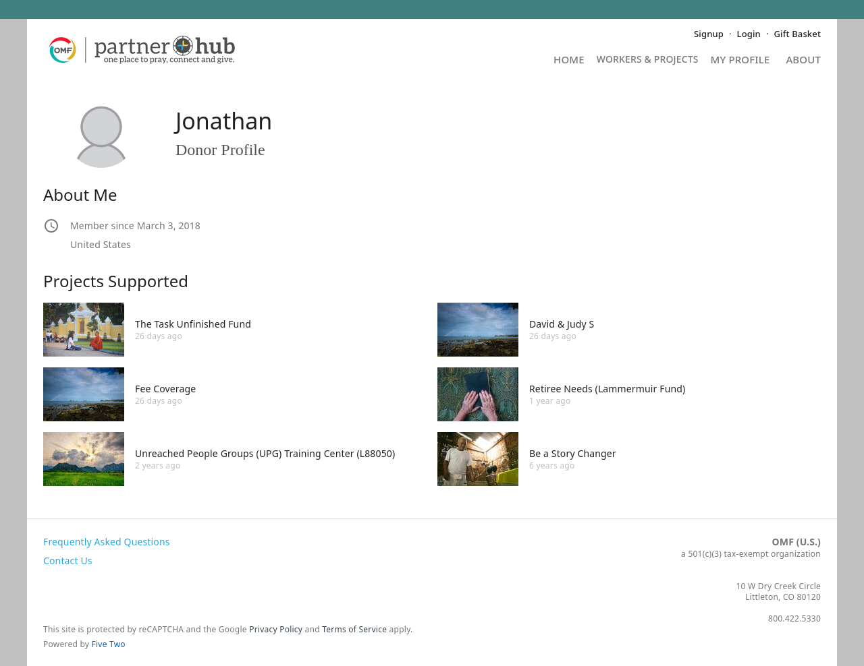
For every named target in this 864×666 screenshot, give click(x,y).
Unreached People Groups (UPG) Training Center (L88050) (265, 453)
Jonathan (224, 120)
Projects (648, 64)
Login (749, 34)
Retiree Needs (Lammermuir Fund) (607, 388)
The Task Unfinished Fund (193, 323)
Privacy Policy (275, 629)
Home (569, 60)
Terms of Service (354, 629)
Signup (709, 34)
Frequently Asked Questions (106, 541)
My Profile (740, 60)
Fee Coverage (165, 388)
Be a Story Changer (572, 453)
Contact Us (67, 560)
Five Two (109, 644)
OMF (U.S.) (796, 541)
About (803, 60)
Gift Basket (797, 34)
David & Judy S (561, 323)
